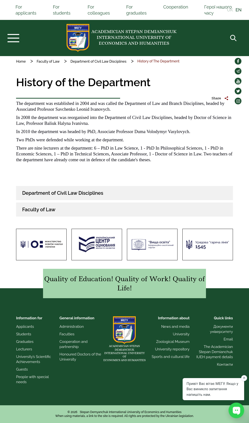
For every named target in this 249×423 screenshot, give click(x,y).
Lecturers (24, 349)
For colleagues (99, 10)
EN (239, 10)
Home (21, 61)
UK (230, 10)
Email (228, 339)
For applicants (26, 10)
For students (61, 10)
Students (23, 334)
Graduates (24, 341)
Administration (72, 326)
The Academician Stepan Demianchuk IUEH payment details (214, 352)
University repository (172, 349)
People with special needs (32, 379)
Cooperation (175, 6)
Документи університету (221, 329)
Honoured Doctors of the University (80, 357)
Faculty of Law (48, 61)
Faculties (67, 334)
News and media (175, 326)
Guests (22, 369)
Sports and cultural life (171, 357)
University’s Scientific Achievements (33, 359)
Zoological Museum (172, 341)
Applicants (25, 326)
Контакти (225, 364)
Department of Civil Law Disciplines (98, 61)
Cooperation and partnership (74, 344)
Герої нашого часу (218, 10)
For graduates (136, 10)
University (181, 334)
